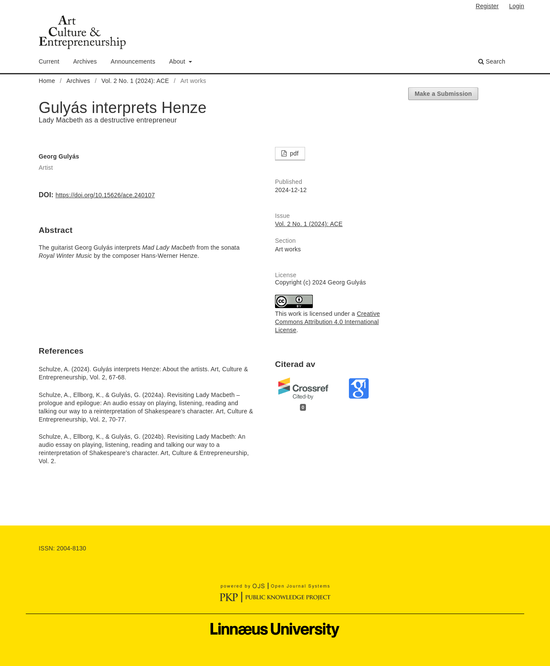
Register (487, 6)
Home (47, 80)
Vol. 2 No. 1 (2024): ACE (135, 80)
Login (516, 6)
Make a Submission (443, 93)
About (178, 61)
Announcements (133, 61)
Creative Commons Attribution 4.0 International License (327, 321)
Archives (85, 61)
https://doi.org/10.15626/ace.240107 (105, 195)
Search (491, 61)
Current (49, 61)
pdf (293, 153)
